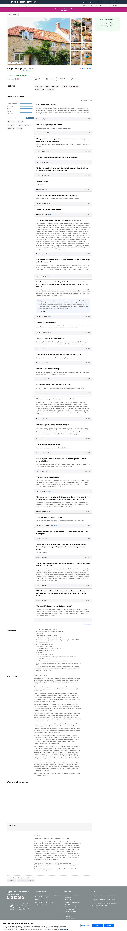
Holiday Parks (86, 5)
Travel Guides (116, 5)
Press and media (69, 918)
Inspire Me (68, 916)
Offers (101, 5)
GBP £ (106, 2)
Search (29, 118)
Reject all (97, 925)
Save (83, 68)
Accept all (109, 925)
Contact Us (99, 2)
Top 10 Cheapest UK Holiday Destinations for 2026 (105, 895)
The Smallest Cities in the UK (101, 905)
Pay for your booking (70, 909)
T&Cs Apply (63, 10)
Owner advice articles (70, 911)
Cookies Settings (85, 925)
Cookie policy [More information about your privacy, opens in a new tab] (64, 929)
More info (67, 904)
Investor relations (69, 914)
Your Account (114, 2)
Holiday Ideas (108, 5)
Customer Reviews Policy (71, 907)
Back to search (13, 14)
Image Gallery (15, 63)
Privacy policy (68, 897)
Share (90, 68)
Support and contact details (72, 895)
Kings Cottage (14, 68)
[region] (63, 925)
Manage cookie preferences (72, 902)
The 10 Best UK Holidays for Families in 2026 (105, 903)
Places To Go (94, 5)
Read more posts (97, 907)
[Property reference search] (26, 6)
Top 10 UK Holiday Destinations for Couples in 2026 (105, 899)
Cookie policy (68, 900)
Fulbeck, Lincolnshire (21, 71)
